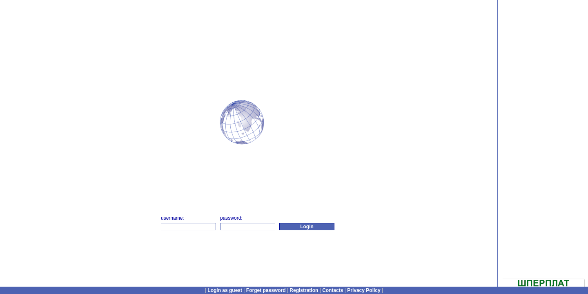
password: (231, 218)
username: (172, 218)
